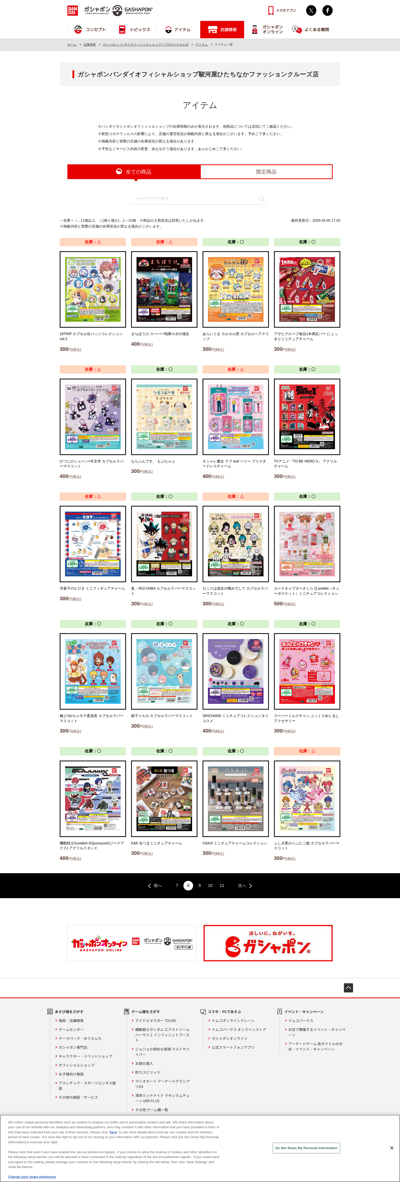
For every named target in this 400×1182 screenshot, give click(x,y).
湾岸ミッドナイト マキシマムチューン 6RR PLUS (162, 1098)
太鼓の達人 (144, 1063)
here (113, 1132)
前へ (158, 885)
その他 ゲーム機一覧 (151, 1109)
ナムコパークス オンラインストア (239, 1029)
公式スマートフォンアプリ (233, 1047)
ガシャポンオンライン (229, 1038)
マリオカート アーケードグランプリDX (162, 1084)
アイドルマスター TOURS (155, 1020)
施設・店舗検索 (71, 1020)
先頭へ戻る (348, 987)
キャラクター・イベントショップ (85, 1056)
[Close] (391, 1147)
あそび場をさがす (69, 1011)
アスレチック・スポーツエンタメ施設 (87, 1085)
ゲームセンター (71, 1029)
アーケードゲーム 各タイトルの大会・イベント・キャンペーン (315, 1046)
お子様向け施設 (71, 1074)
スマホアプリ (286, 10)
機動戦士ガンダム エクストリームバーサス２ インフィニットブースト (162, 1035)
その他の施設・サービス (78, 1097)
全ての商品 (138, 172)
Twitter (311, 10)
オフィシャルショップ (76, 1065)
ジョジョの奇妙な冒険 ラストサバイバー (162, 1051)
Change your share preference (32, 1177)
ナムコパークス (300, 1020)
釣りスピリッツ (147, 1072)
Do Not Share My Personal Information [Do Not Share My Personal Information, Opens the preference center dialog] (306, 1148)
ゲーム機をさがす (145, 1011)
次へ (242, 885)
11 (222, 885)
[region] (200, 1148)
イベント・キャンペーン (304, 1011)
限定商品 (266, 172)
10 (210, 885)
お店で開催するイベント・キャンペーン (316, 1032)
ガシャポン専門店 (73, 1047)
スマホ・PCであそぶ (224, 1011)
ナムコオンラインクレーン (233, 1020)
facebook (327, 10)
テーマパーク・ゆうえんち (80, 1038)
